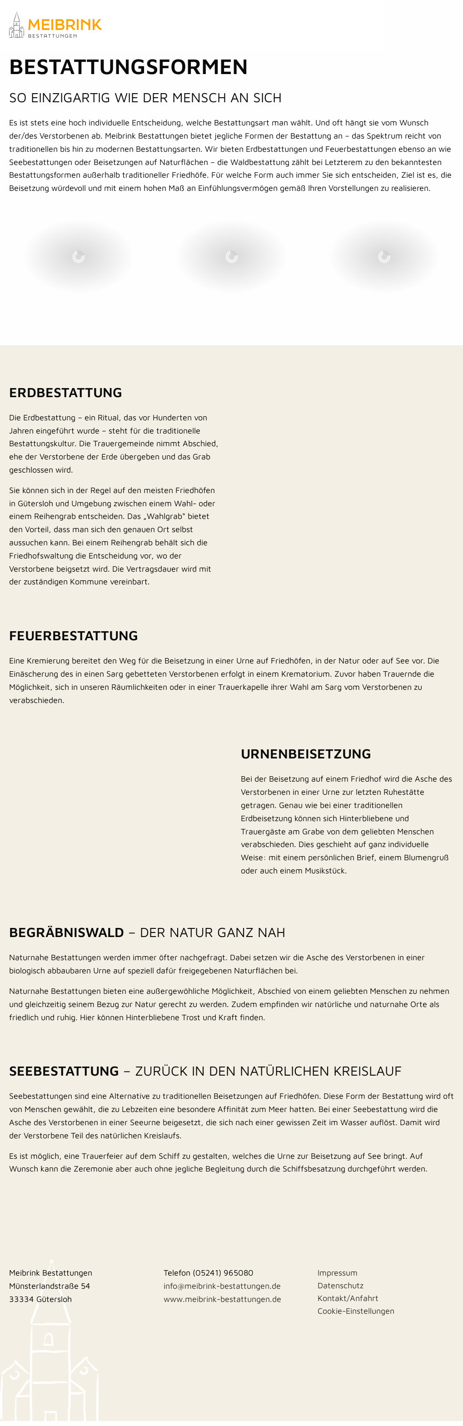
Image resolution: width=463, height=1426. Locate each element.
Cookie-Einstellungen (356, 1316)
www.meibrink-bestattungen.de (222, 1304)
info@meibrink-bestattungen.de (222, 1291)
